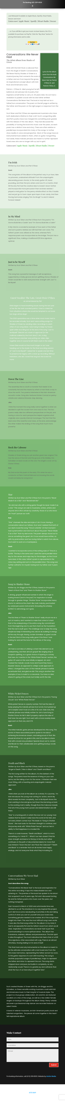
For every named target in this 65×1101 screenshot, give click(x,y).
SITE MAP (32, 1093)
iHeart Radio (43, 21)
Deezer (53, 21)
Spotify (34, 21)
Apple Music (24, 21)
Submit (54, 1065)
